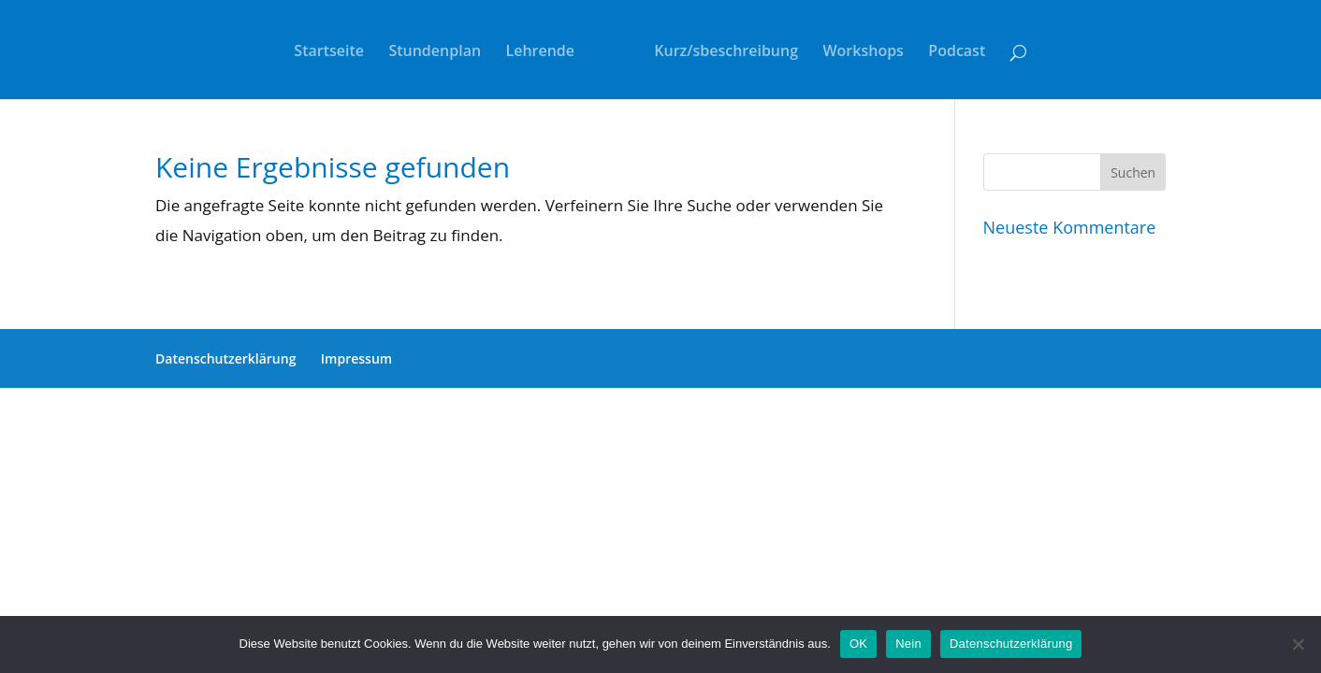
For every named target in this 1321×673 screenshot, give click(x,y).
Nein (908, 644)
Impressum (356, 358)
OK (858, 644)
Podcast (956, 52)
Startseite (329, 52)
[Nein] (1297, 644)
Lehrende (540, 52)
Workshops (862, 52)
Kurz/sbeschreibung (726, 52)
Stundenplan (434, 52)
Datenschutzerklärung (225, 358)
